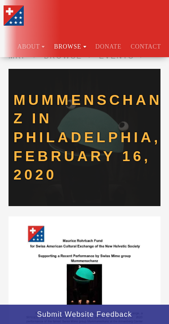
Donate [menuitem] (108, 46)
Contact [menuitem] (145, 46)
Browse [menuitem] (70, 46)
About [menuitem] (31, 46)
